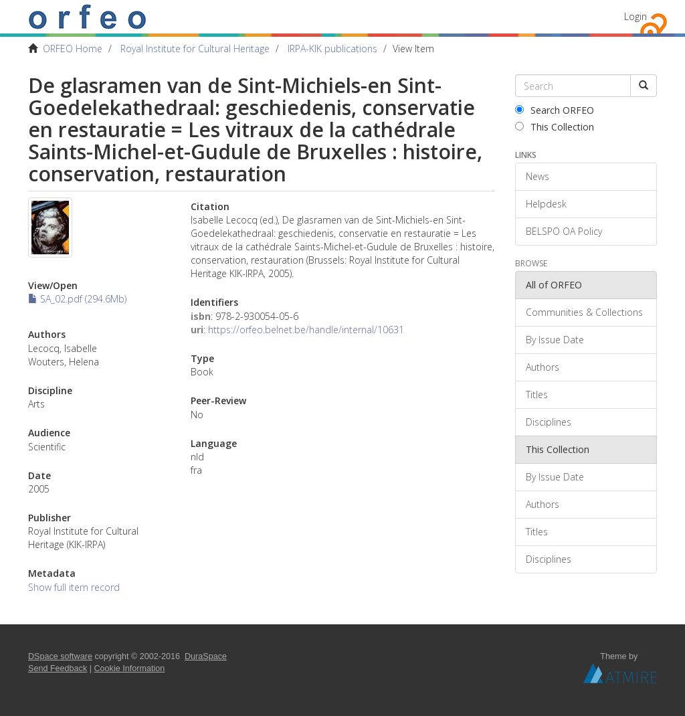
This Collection (554, 126)
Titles (537, 394)
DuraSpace (206, 656)
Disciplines (548, 422)
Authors (542, 367)
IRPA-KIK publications (332, 48)
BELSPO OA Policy (564, 231)
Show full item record (74, 587)
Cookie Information (129, 668)
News (537, 176)
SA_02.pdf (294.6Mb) (77, 298)
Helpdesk (546, 203)
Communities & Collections (584, 312)
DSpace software (60, 656)
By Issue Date (555, 339)
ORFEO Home (72, 48)
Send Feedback (57, 668)
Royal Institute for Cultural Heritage (195, 48)
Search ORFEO (554, 110)
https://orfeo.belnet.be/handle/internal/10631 (306, 329)
